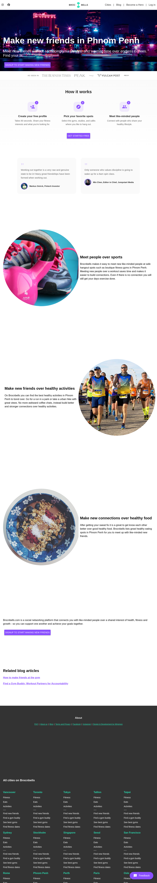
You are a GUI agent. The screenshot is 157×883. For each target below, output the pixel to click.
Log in (152, 5)
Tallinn (97, 792)
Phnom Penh (40, 873)
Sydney (7, 833)
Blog (119, 5)
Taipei (127, 792)
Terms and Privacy (63, 724)
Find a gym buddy (11, 818)
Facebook (77, 724)
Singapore (69, 833)
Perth (66, 873)
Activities (7, 806)
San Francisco (132, 833)
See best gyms (10, 822)
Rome (6, 873)
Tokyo (67, 792)
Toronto (37, 792)
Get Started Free (78, 136)
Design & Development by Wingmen (108, 724)
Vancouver (9, 792)
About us (43, 724)
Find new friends (11, 814)
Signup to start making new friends (27, 65)
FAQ (36, 724)
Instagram (87, 724)
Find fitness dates (11, 827)
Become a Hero (135, 5)
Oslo (126, 873)
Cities (108, 5)
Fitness (6, 798)
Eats (5, 802)
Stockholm (39, 833)
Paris (97, 873)
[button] (141, 875)
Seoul (97, 833)
